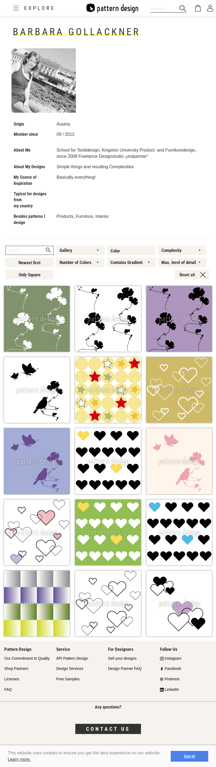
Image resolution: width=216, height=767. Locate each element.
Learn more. (19, 759)
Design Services (69, 668)
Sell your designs (122, 658)
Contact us (108, 729)
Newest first (29, 262)
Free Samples (68, 679)
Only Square (29, 274)
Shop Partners (16, 668)
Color (115, 251)
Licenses (11, 679)
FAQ (8, 689)
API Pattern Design (72, 658)
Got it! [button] (189, 756)
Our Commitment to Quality (27, 658)
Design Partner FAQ (124, 668)
